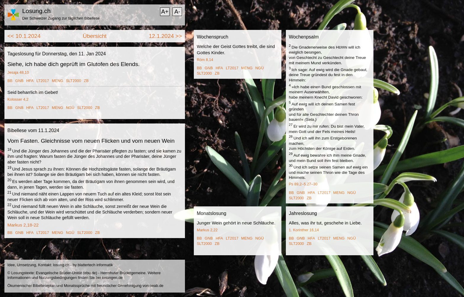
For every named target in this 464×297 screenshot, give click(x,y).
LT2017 (42, 80)
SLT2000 (73, 80)
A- (177, 11)
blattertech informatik (95, 265)
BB (9, 80)
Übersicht (95, 36)
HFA (30, 80)
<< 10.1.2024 (24, 36)
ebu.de (90, 273)
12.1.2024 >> (165, 36)
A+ (164, 11)
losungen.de (112, 277)
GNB (19, 80)
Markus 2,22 (207, 230)
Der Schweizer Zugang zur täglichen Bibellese (61, 18)
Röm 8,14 (205, 59)
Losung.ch (36, 10)
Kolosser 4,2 (17, 99)
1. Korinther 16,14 (304, 230)
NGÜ (70, 107)
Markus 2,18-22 (23, 224)
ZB (86, 80)
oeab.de (156, 285)
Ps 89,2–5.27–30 (303, 184)
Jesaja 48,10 (18, 72)
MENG (57, 80)
